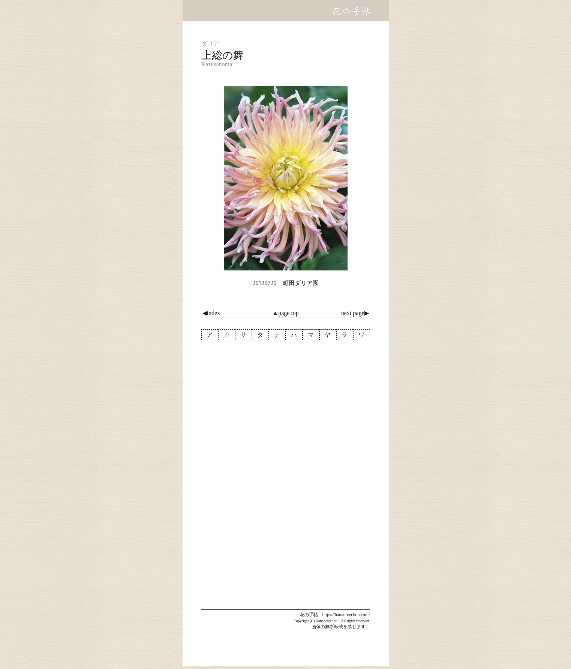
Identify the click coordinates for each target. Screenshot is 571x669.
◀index (211, 313)
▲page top (285, 313)
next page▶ (355, 313)
